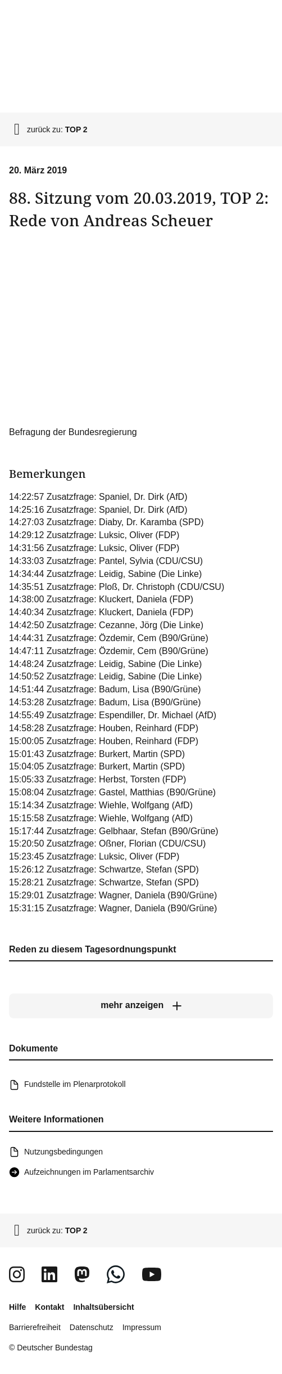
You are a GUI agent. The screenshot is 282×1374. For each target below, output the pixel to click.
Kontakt (49, 1307)
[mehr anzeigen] (141, 1005)
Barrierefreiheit (35, 1327)
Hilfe (17, 1307)
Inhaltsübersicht (103, 1307)
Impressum (141, 1327)
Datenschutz (91, 1327)
